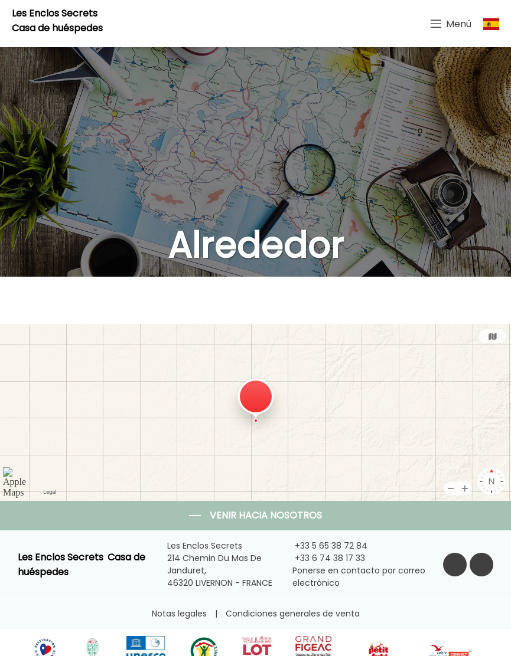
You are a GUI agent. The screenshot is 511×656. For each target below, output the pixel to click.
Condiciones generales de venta (293, 613)
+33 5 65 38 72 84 (324, 546)
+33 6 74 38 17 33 (323, 558)
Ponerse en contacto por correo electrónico (353, 577)
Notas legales (179, 613)
